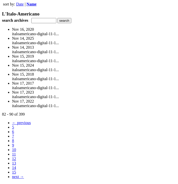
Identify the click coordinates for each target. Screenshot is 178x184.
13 (14, 163)
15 (14, 172)
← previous (21, 123)
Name (32, 4)
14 (14, 168)
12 (14, 159)
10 (14, 150)
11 (14, 154)
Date (20, 4)
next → (18, 177)
